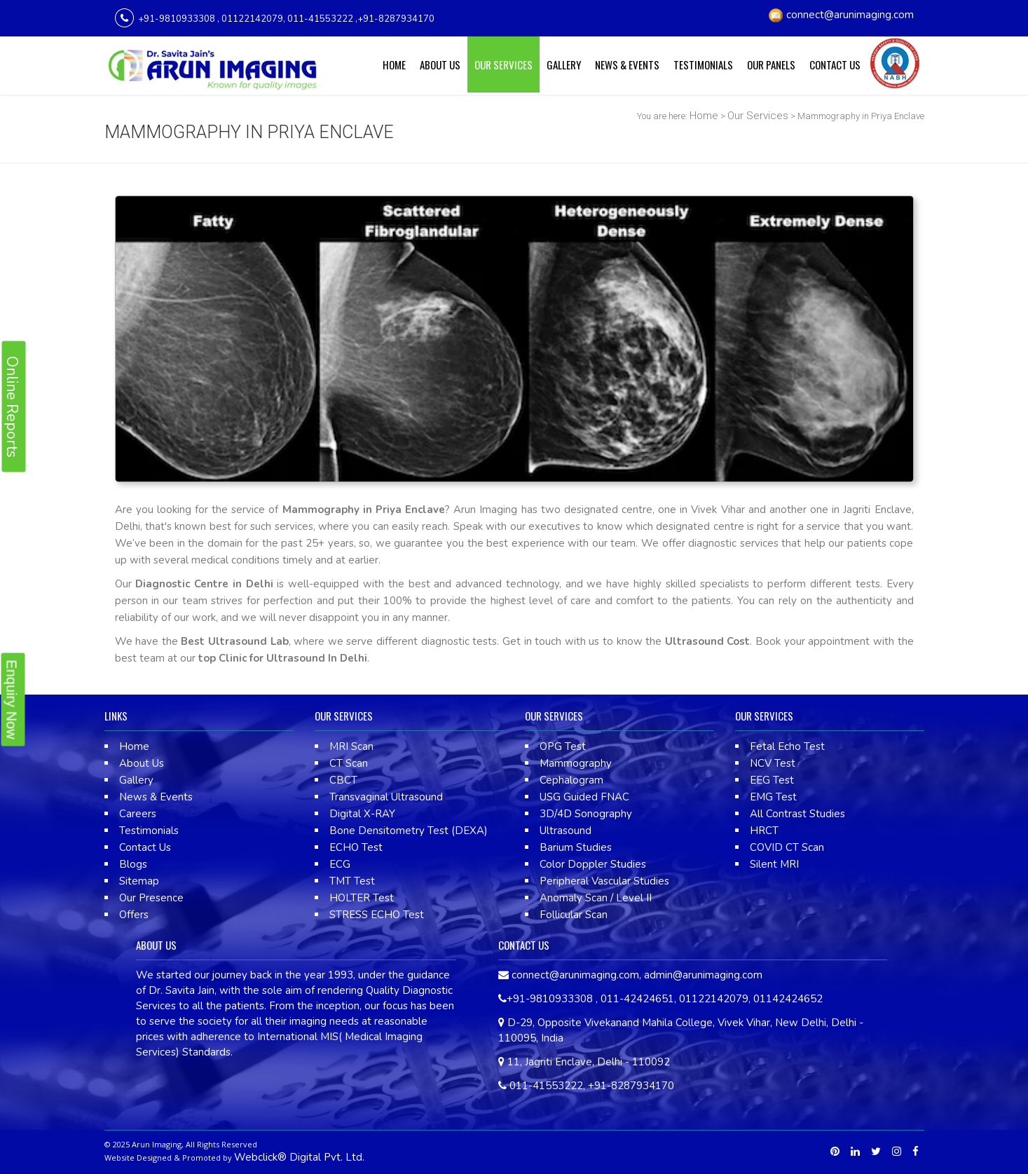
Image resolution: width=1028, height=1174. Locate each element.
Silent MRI (774, 864)
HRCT (764, 831)
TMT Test (352, 881)
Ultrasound (565, 831)
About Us (440, 64)
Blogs (133, 864)
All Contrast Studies (797, 814)
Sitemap (139, 881)
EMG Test (773, 797)
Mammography (576, 763)
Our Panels (771, 64)
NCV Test (772, 763)
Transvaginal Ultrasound (386, 797)
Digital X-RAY (362, 814)
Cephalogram (571, 780)
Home (394, 64)
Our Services (503, 64)
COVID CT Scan (787, 847)
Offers (134, 915)
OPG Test (563, 746)
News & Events (627, 64)
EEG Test (772, 780)
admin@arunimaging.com (703, 975)
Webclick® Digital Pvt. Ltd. (299, 1157)
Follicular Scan (574, 915)
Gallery (564, 64)
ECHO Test (356, 847)
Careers (137, 814)
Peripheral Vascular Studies (604, 881)
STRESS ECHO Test (376, 915)
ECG (339, 864)
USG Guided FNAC (584, 797)
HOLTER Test (361, 898)
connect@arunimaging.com (850, 15)
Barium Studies (576, 847)
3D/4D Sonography (586, 814)
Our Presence (151, 898)
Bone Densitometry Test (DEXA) (408, 831)
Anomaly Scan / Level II (596, 898)
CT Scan (348, 763)
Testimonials (703, 64)
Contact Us (835, 64)
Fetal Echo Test (787, 746)
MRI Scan (351, 746)
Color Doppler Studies (593, 864)
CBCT (343, 780)
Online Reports (12, 406)
